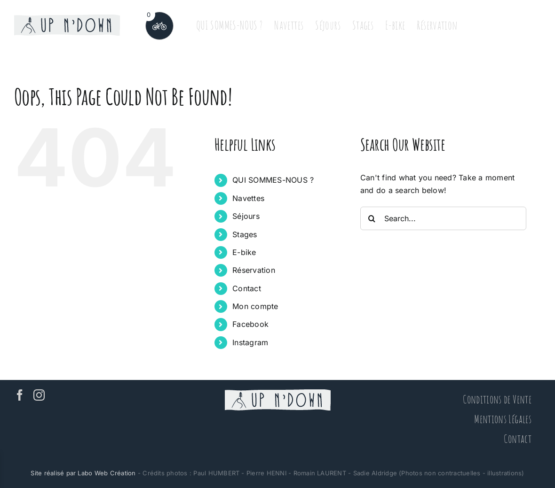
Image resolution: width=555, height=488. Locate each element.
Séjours (246, 216)
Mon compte (255, 306)
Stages (244, 234)
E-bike (244, 252)
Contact (246, 288)
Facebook (250, 324)
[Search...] (443, 218)
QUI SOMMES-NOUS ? (273, 180)
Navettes (248, 198)
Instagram (250, 342)
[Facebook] (19, 395)
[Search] (372, 218)
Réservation (253, 270)
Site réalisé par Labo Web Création (83, 473)
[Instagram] (39, 395)
